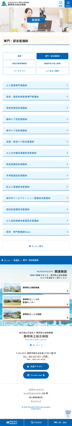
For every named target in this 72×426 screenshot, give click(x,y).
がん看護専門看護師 (16, 85)
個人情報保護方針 (36, 397)
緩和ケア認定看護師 (16, 119)
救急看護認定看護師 (16, 164)
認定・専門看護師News (18, 231)
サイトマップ (36, 401)
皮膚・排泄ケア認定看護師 (20, 141)
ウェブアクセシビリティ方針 (35, 393)
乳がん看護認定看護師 (17, 186)
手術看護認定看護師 (16, 175)
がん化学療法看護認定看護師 (21, 152)
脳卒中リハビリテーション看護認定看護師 (28, 198)
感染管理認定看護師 (16, 107)
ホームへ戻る (37, 246)
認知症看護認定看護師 (17, 209)
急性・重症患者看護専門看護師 (22, 96)
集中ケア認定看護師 (16, 130)
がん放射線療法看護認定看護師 (22, 220)
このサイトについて (36, 389)
